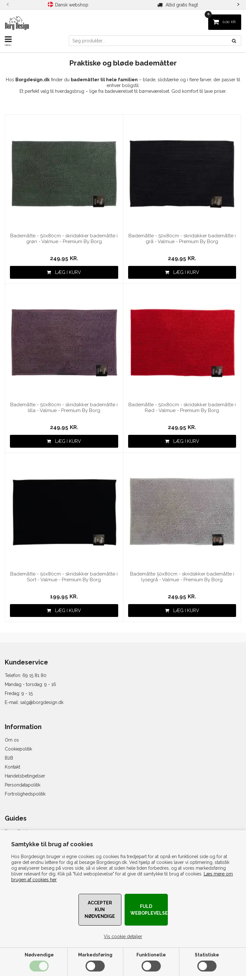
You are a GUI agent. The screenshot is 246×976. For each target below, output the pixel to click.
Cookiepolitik (18, 749)
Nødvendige (39, 955)
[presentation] (8, 3)
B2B (9, 758)
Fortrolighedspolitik (25, 793)
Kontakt (12, 766)
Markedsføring (95, 955)
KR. (222, 19)
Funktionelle (151, 955)
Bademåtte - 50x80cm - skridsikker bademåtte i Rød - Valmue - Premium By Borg (182, 407)
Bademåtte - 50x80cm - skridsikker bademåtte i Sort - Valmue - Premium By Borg (64, 577)
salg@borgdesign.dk (41, 702)
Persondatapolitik (22, 784)
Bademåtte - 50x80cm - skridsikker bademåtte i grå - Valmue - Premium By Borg (182, 238)
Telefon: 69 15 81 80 (25, 675)
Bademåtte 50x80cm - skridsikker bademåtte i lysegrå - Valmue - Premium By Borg (182, 577)
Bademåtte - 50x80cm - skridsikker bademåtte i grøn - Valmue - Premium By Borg (64, 238)
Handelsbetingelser (25, 775)
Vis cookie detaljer (123, 936)
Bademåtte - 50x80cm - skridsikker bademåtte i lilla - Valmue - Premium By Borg (64, 407)
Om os (12, 740)
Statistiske (207, 955)
